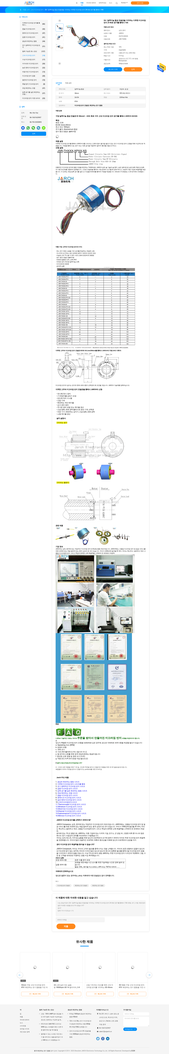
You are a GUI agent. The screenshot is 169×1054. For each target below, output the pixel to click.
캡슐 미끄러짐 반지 (33, 29)
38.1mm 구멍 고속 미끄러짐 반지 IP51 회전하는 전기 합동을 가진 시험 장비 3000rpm (132, 987)
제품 (21, 1017)
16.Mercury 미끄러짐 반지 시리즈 (68, 816)
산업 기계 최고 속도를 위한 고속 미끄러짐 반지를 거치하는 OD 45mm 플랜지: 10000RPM (99, 987)
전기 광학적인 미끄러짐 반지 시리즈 (71, 786)
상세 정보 (59, 83)
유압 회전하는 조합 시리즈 (67, 793)
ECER (133, 1051)
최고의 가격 (112, 69)
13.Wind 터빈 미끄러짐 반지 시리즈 (69, 809)
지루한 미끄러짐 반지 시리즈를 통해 (71, 784)
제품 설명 (68, 83)
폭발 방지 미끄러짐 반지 (33, 84)
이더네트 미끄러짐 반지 (33, 64)
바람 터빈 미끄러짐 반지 (33, 72)
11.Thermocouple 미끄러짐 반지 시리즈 (71, 804)
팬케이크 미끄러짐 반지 (33, 33)
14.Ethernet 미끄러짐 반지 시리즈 (68, 811)
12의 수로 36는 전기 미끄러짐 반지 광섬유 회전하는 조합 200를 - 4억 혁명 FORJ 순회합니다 (80, 1024)
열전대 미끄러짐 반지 (33, 80)
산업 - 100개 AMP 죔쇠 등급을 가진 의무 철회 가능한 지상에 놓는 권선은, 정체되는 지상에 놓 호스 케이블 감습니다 (52, 1017)
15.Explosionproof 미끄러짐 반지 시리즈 (71, 813)
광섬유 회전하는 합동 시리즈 (68, 782)
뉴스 (21, 1023)
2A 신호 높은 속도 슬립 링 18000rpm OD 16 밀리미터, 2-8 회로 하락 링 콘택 (67, 987)
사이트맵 (23, 1026)
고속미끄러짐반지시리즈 (67, 802)
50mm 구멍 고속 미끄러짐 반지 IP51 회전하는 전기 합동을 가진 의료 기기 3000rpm (34, 987)
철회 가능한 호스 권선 (33, 51)
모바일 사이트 (24, 1029)
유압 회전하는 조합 (33, 88)
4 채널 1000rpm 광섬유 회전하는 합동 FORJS (80, 1015)
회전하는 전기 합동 (97, 885)
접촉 (33, 133)
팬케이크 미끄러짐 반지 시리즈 (69, 798)
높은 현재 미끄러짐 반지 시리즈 (69, 800)
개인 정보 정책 (25, 1032)
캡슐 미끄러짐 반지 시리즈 (67, 795)
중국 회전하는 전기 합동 (42, 1051)
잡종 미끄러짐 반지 (33, 37)
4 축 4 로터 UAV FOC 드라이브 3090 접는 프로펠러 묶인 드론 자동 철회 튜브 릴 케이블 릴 (52, 1027)
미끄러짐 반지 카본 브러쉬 (33, 98)
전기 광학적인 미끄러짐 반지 (33, 46)
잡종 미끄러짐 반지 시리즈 (67, 789)
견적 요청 (140, 3)
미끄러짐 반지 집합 (33, 76)
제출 (66, 926)
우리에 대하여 (24, 1020)
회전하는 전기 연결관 (81, 885)
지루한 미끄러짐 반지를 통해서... (33, 24)
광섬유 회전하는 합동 (33, 41)
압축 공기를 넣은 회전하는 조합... (33, 93)
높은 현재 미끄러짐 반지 (33, 68)
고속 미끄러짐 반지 (33, 55)
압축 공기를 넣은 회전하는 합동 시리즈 (72, 791)
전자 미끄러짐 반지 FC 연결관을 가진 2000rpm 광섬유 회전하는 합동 (80, 1034)
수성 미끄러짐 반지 (33, 60)
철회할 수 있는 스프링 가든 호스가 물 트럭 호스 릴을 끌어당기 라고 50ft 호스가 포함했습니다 (52, 1037)
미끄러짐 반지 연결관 (63, 885)
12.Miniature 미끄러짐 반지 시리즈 (69, 807)
